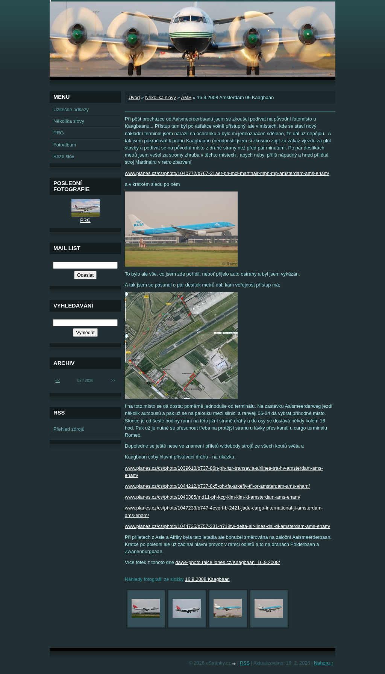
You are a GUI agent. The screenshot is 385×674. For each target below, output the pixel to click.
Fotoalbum (64, 145)
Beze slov (63, 156)
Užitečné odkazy (71, 109)
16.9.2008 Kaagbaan (207, 579)
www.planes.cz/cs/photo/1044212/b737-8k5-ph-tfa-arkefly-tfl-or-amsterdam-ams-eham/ (217, 486)
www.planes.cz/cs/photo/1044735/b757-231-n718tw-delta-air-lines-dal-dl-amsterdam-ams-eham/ (227, 526)
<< (57, 380)
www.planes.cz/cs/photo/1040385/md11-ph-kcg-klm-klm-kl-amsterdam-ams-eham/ (212, 497)
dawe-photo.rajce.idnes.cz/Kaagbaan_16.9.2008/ (227, 562)
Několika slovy (160, 97)
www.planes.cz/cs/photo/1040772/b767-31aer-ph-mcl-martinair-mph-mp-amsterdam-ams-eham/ (227, 173)
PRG (58, 133)
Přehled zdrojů (69, 429)
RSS (245, 663)
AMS (186, 97)
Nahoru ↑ (323, 663)
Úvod (134, 97)
